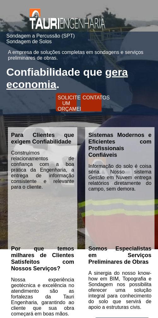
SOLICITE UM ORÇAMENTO (67, 103)
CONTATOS (92, 97)
